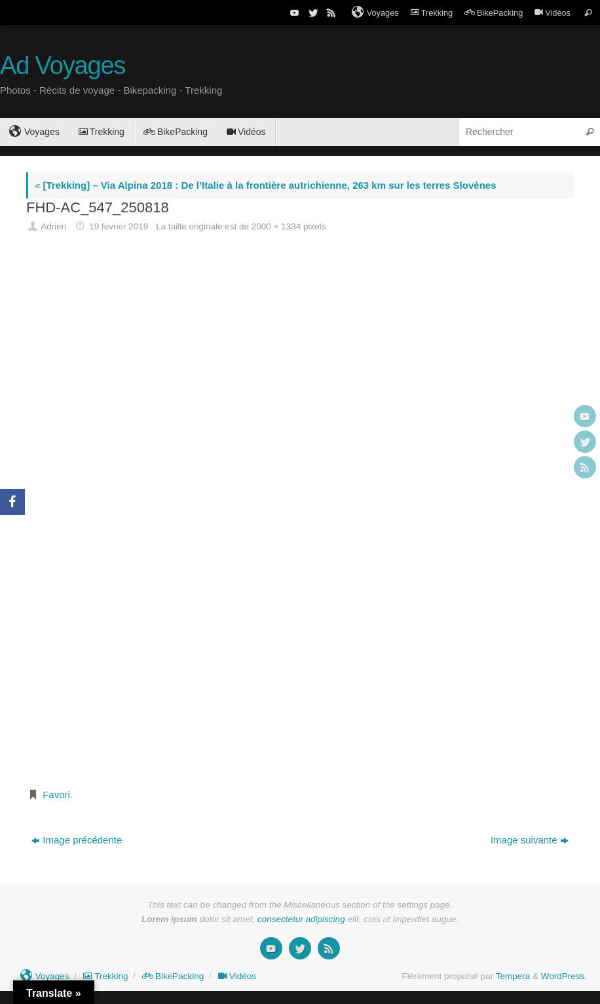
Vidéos (552, 13)
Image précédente (76, 839)
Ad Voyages (62, 65)
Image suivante (530, 839)
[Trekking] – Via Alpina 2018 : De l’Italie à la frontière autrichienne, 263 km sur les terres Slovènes (265, 185)
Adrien (53, 226)
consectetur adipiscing (301, 919)
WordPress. (564, 976)
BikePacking (493, 13)
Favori (56, 794)
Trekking (432, 13)
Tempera (513, 976)
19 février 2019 (118, 226)
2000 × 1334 (276, 226)
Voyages (375, 12)
